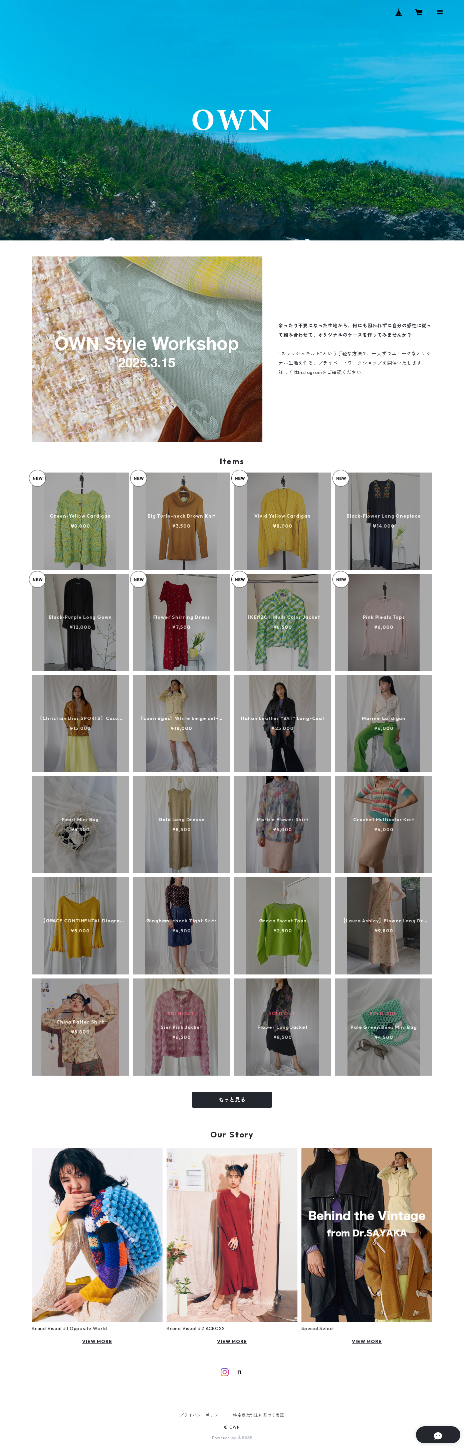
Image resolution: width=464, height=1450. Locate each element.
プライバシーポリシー (201, 1415)
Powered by (232, 1437)
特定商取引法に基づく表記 (258, 1415)
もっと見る (232, 1099)
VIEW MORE (97, 1341)
